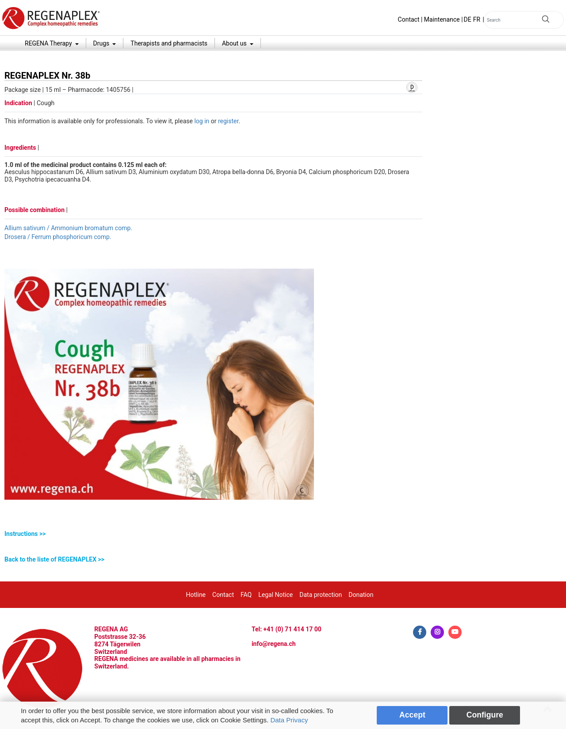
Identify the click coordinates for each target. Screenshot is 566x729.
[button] (213, 534)
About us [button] (235, 43)
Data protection (320, 594)
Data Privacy (289, 720)
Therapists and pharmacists (168, 43)
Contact (409, 19)
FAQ (246, 594)
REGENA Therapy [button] (49, 43)
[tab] (213, 534)
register (228, 121)
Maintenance (442, 19)
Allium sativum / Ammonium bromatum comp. (68, 228)
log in (201, 121)
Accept (412, 714)
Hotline (196, 594)
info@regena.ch (274, 643)
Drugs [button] (102, 43)
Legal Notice (275, 594)
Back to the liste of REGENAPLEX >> (54, 559)
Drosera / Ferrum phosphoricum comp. (57, 236)
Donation (360, 594)
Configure (485, 714)
